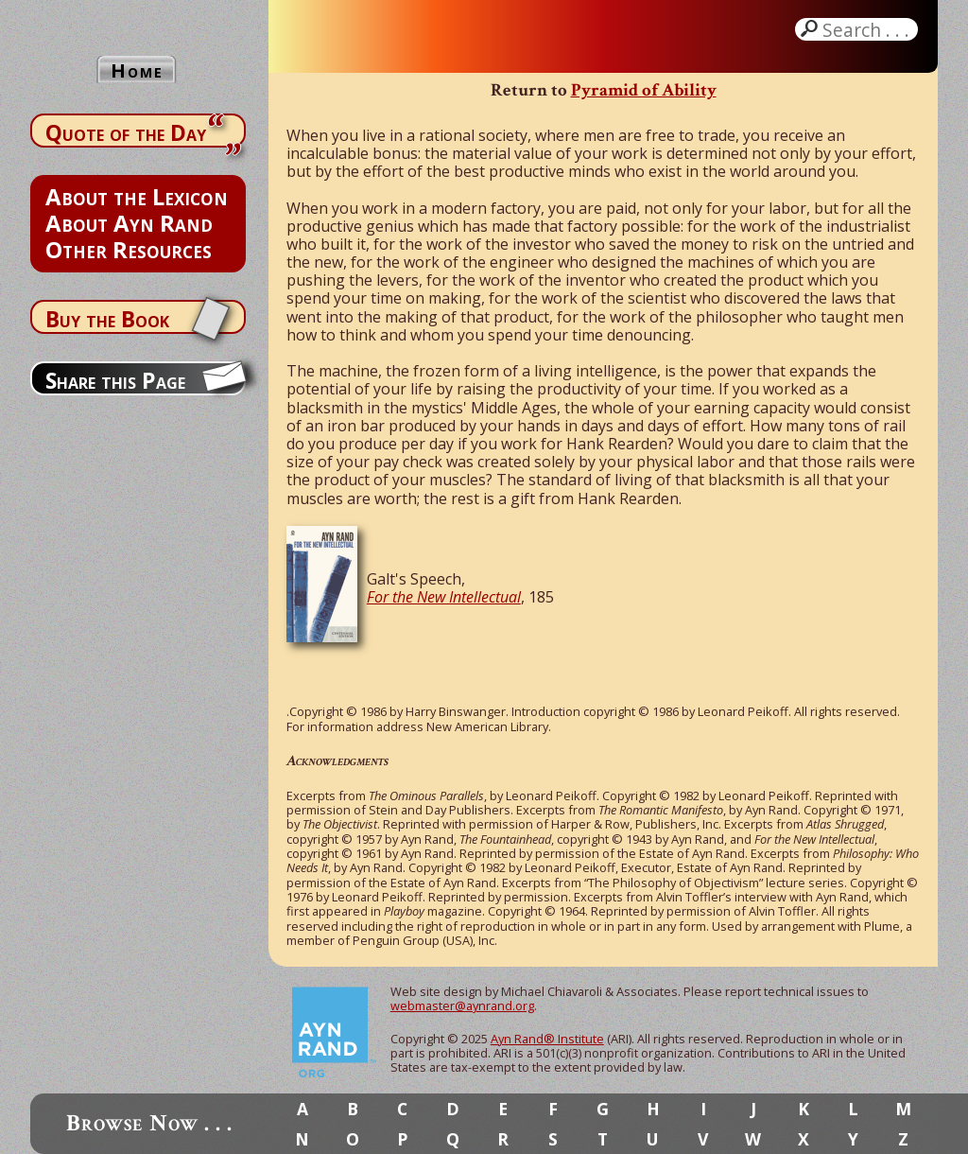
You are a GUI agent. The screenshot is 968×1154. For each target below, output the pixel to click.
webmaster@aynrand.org (462, 1005)
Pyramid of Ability (644, 90)
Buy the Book (107, 319)
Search (867, 29)
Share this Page (115, 380)
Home (137, 70)
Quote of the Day (125, 132)
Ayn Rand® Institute (547, 1038)
